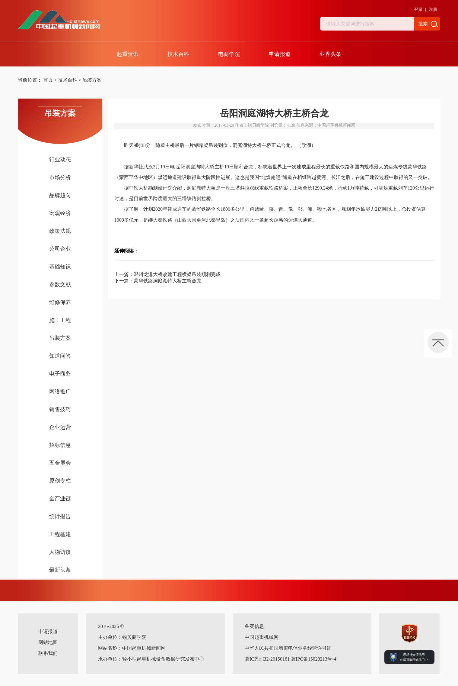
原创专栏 (60, 481)
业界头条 (330, 54)
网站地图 (48, 642)
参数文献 (60, 284)
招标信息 (60, 445)
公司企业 (60, 249)
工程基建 (60, 534)
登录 (418, 9)
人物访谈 (60, 552)
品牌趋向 (60, 195)
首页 (48, 80)
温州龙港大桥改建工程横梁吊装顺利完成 (177, 274)
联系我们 (48, 653)
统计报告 (60, 516)
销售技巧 (60, 409)
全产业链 (60, 499)
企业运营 (60, 427)
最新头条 (60, 570)
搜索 (423, 23)
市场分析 (60, 177)
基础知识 (60, 267)
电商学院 (229, 54)
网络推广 (60, 392)
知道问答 (60, 356)
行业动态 (60, 160)
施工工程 (60, 320)
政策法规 (60, 231)
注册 (433, 9)
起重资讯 (127, 54)
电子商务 (60, 374)
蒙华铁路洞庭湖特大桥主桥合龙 (167, 280)
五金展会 (60, 463)
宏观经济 (60, 213)
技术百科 (178, 54)
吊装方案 (92, 80)
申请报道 (280, 54)
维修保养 (60, 302)
